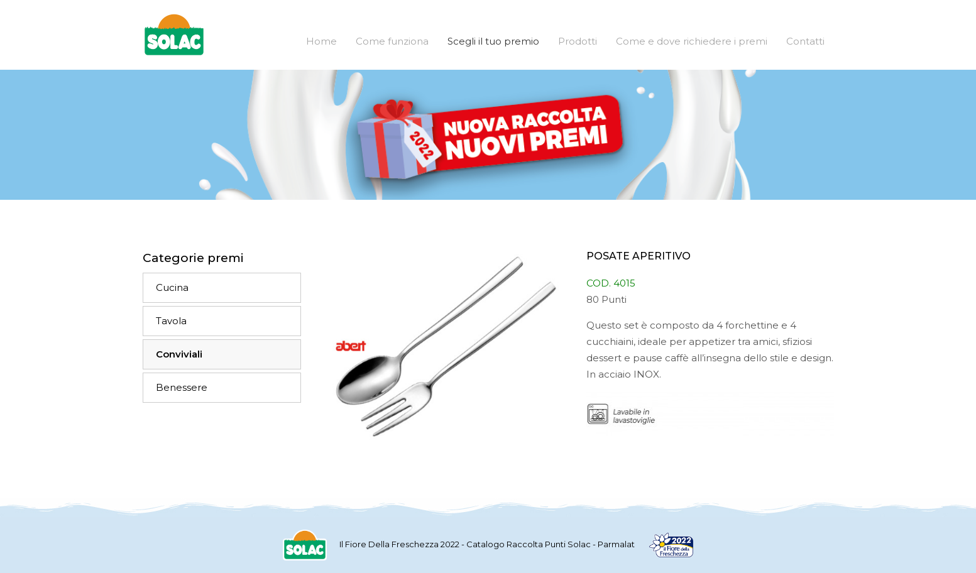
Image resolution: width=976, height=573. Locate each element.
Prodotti (577, 41)
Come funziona (392, 41)
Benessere (181, 387)
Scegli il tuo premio (493, 41)
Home (321, 41)
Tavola (171, 321)
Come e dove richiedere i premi (691, 41)
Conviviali (179, 354)
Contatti (805, 41)
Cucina (172, 287)
